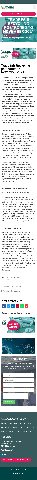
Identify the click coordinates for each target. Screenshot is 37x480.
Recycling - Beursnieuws (11, 291)
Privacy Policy (25, 478)
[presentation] (15, 396)
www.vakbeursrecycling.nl (11, 280)
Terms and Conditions (14, 478)
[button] (34, 7)
